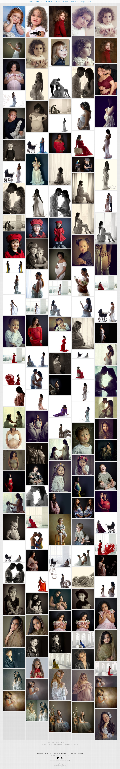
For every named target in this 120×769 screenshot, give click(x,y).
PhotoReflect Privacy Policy (44, 753)
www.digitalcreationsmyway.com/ (60, 760)
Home (31, 1)
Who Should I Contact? (77, 753)
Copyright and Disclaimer (61, 753)
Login (83, 1)
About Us (39, 1)
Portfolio (57, 1)
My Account (74, 1)
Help (89, 1)
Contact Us (48, 1)
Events (65, 1)
